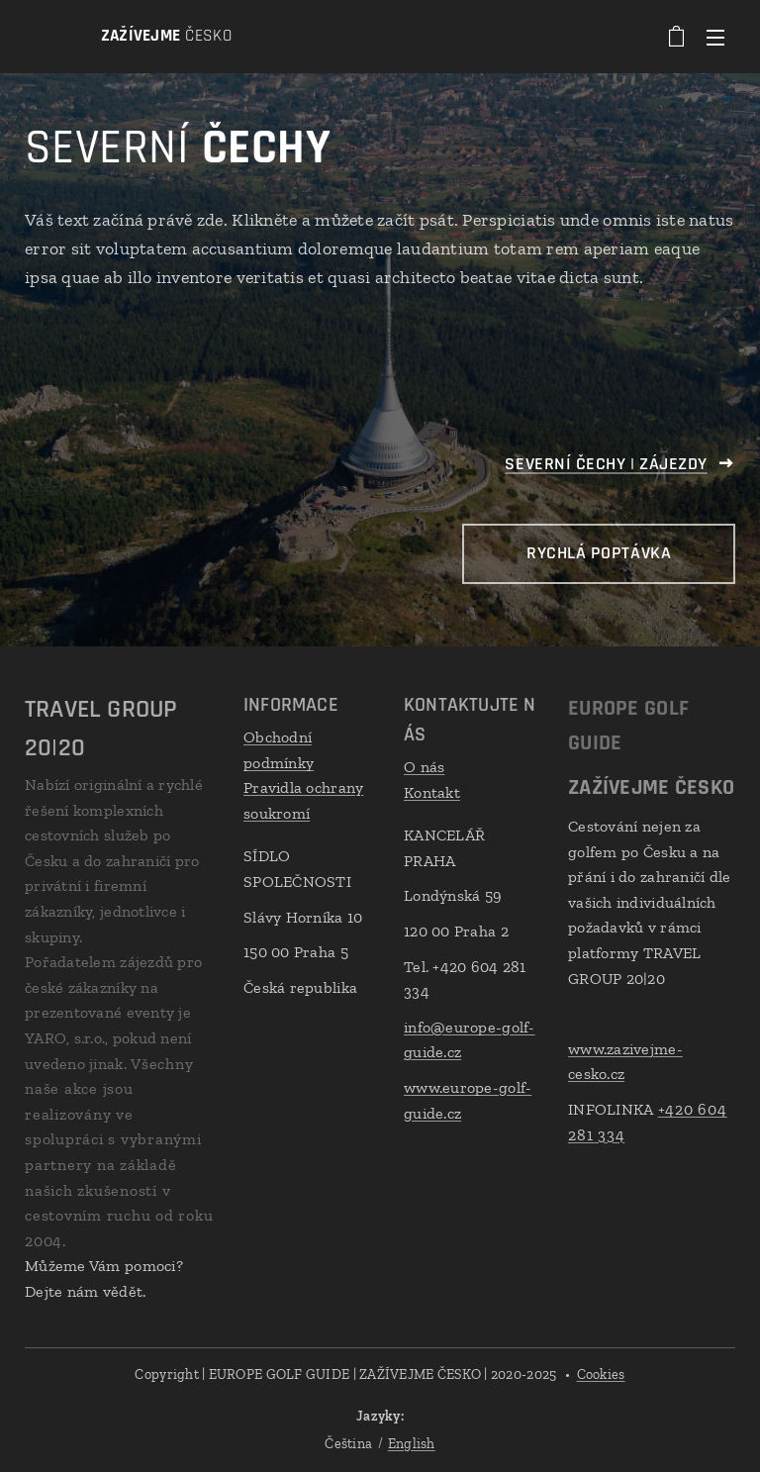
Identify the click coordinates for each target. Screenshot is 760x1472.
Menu (715, 38)
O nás (424, 766)
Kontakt (432, 791)
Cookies (601, 1374)
